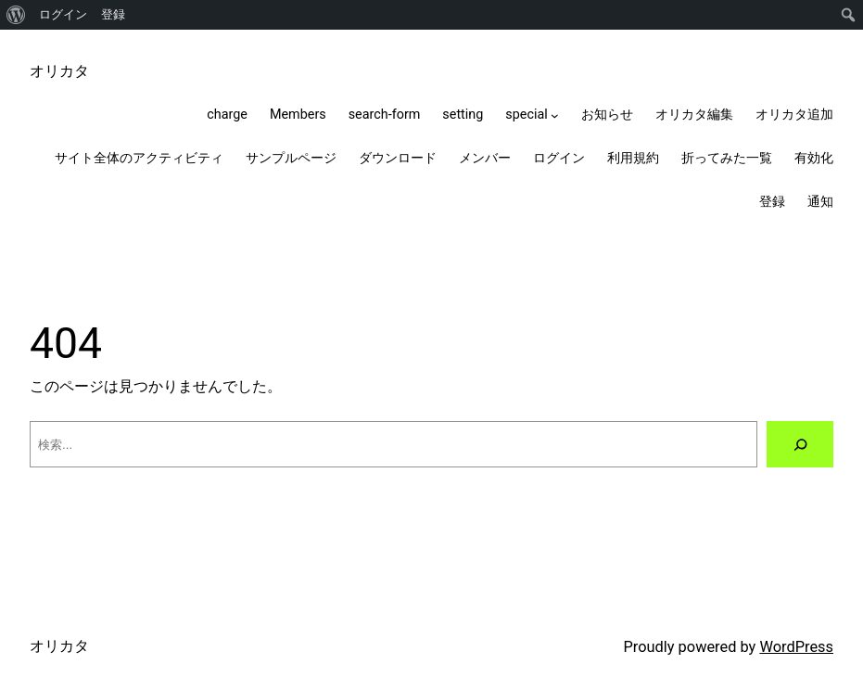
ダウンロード (398, 158)
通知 (820, 202)
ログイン (63, 14)
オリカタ (59, 71)
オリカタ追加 (794, 114)
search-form (385, 114)
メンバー (485, 158)
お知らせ (607, 114)
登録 (113, 14)
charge (227, 114)
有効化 (813, 158)
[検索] (800, 444)
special (526, 114)
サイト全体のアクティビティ (139, 158)
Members (298, 114)
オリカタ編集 (694, 114)
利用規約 (633, 158)
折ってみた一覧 (726, 158)
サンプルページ (291, 158)
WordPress (796, 647)
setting (462, 114)
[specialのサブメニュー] (555, 115)
